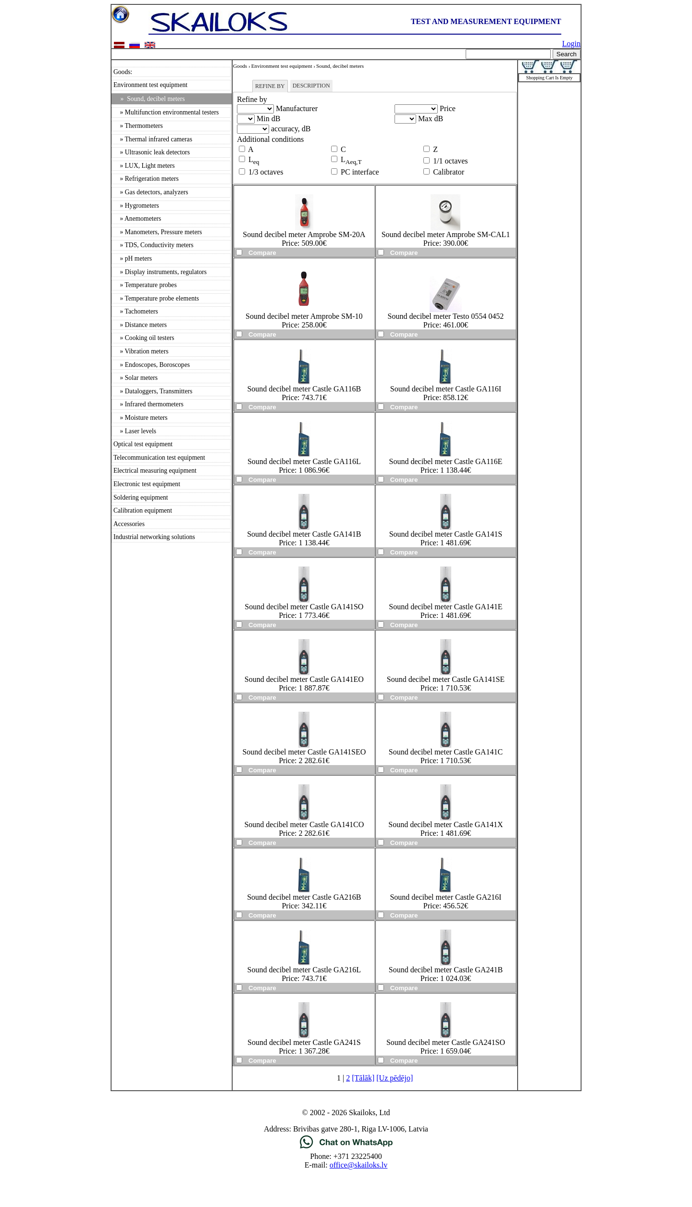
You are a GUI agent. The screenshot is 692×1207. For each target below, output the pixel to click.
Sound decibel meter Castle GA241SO (445, 1042)
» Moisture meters (140, 417)
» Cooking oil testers (143, 337)
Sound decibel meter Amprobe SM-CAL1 (446, 234)
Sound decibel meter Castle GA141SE (446, 679)
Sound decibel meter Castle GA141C (446, 752)
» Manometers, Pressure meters (157, 232)
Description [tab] (311, 85)
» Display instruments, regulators (160, 272)
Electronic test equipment (146, 484)
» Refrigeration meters (146, 178)
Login (571, 43)
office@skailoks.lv (359, 1165)
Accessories (129, 524)
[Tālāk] (363, 1078)
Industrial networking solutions (154, 537)
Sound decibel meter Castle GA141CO (304, 824)
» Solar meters (135, 377)
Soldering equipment (140, 497)
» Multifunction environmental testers (166, 112)
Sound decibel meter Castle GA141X (445, 824)
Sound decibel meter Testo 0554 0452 (446, 316)
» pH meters (132, 258)
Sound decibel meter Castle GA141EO (304, 679)
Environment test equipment (150, 84)
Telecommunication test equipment (159, 457)
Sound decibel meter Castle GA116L (304, 461)
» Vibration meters (140, 351)
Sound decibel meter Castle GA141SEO (304, 752)
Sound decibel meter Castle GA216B (304, 897)
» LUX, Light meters (144, 165)
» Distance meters (140, 324)
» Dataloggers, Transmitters (152, 391)
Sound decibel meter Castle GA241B (446, 970)
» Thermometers (138, 125)
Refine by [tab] (270, 86)
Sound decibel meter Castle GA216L (304, 970)
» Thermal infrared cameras (152, 139)
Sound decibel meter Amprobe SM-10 (304, 316)
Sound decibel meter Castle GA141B (304, 534)
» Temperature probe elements (156, 298)
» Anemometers (137, 218)
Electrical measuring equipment (155, 470)
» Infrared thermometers (148, 404)
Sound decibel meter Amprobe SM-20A (304, 234)
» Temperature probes (145, 285)
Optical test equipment (143, 444)
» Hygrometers (136, 205)
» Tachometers (135, 311)
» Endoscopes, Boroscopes (151, 364)
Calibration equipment (142, 510)
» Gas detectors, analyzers (150, 192)
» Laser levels (134, 431)
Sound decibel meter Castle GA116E (446, 461)
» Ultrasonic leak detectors (151, 152)
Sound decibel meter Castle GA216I (445, 897)
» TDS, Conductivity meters (153, 245)
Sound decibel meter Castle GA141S (446, 534)
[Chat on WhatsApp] (346, 1148)
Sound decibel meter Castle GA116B (304, 389)
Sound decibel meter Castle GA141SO (304, 607)
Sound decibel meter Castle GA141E (445, 607)
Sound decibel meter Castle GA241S (304, 1042)
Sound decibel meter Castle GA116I (445, 389)
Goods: (122, 71)
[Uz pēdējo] (394, 1078)
